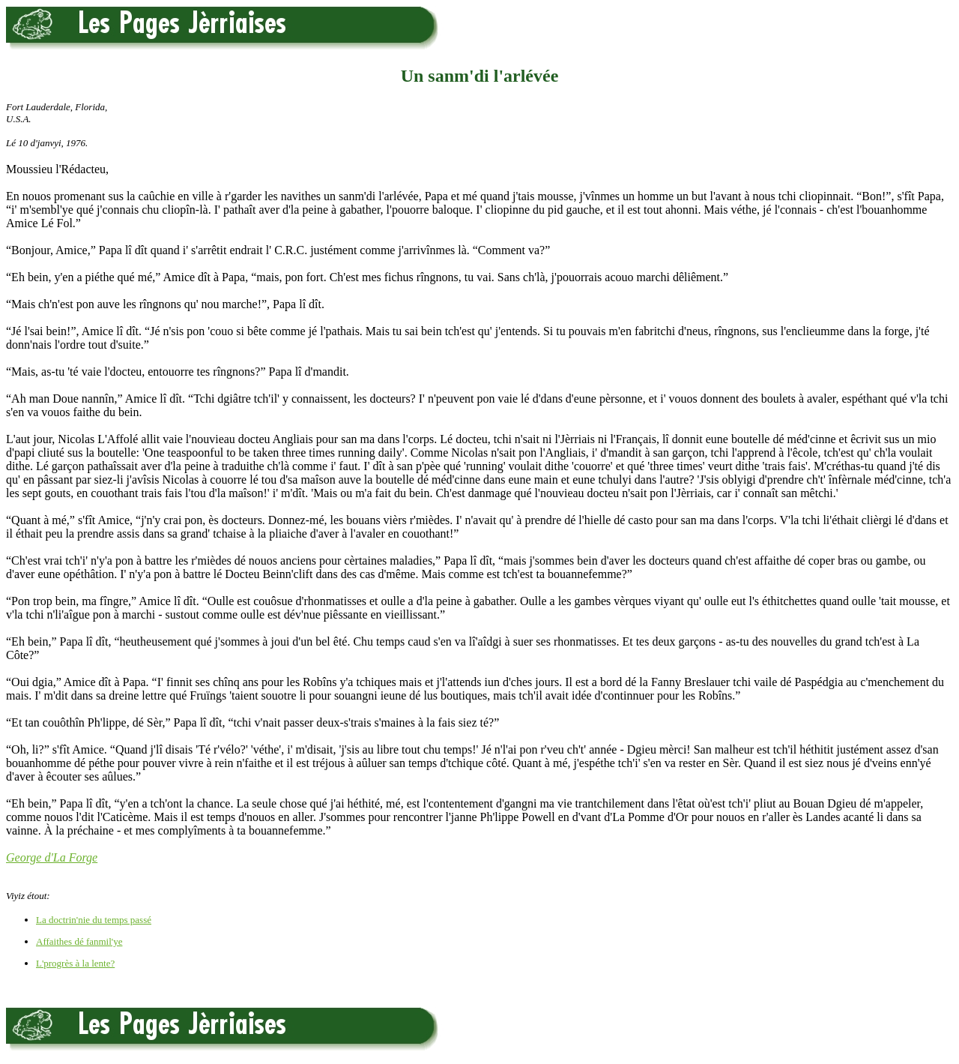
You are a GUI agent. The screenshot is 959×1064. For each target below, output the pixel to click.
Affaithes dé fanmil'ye (79, 941)
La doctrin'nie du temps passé (93, 919)
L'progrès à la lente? (75, 963)
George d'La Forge (51, 857)
